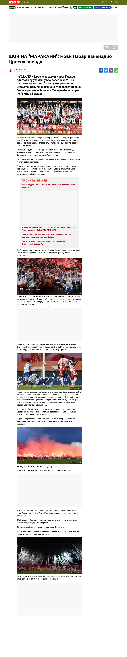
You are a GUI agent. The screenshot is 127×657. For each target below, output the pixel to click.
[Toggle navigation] (116, 2)
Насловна (25, 2)
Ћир (115, 7)
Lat (112, 7)
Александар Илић (20, 69)
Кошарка (20, 7)
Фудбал (13, 47)
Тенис (27, 7)
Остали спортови (37, 7)
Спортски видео (51, 7)
